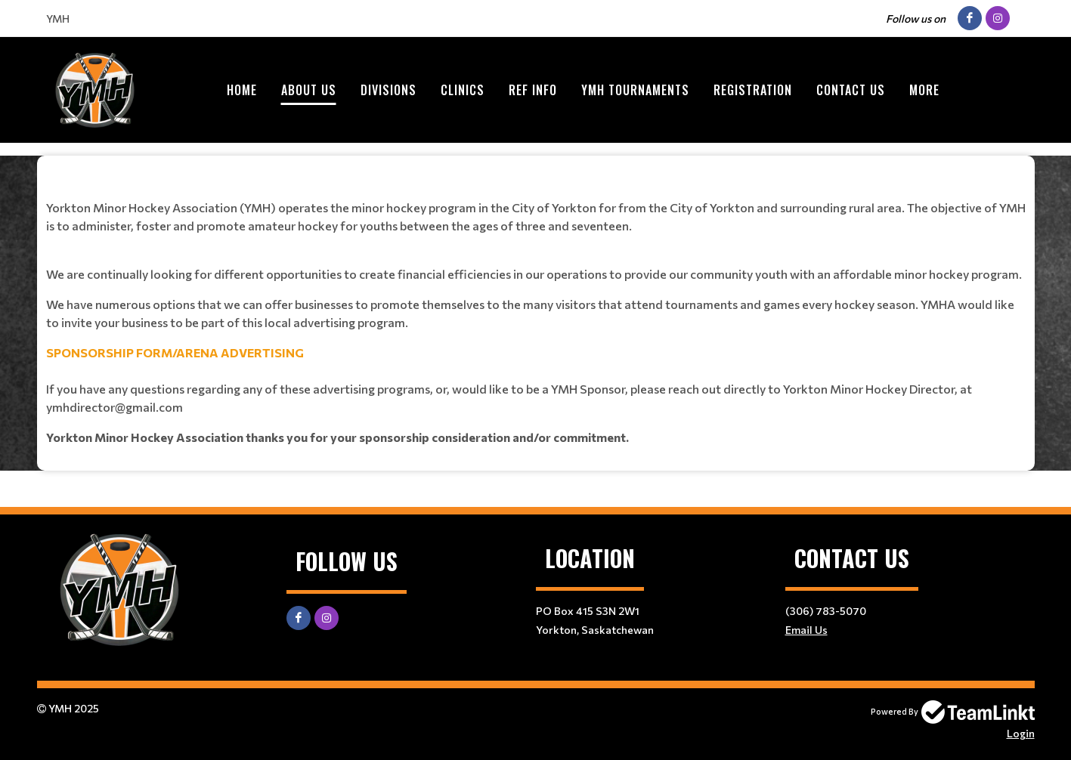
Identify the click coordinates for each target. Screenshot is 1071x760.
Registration (752, 90)
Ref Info (533, 90)
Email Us (806, 629)
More (924, 90)
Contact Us (850, 90)
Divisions (388, 90)
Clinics (462, 90)
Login (1021, 733)
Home (242, 90)
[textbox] (536, 307)
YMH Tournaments (635, 90)
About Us (308, 90)
